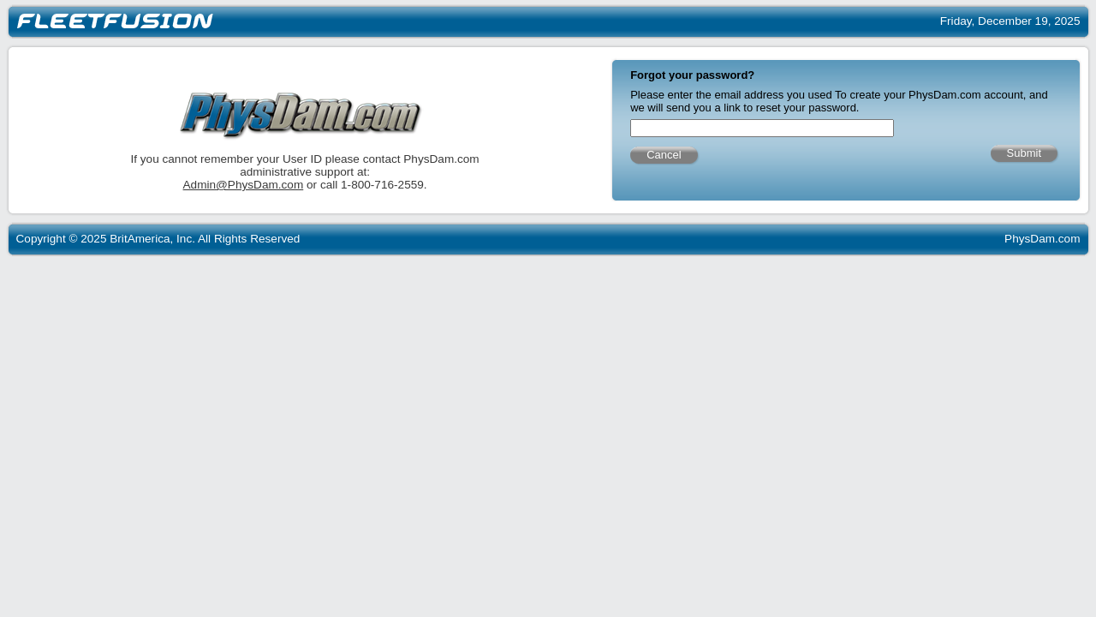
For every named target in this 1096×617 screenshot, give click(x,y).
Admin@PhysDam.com (336, 187)
